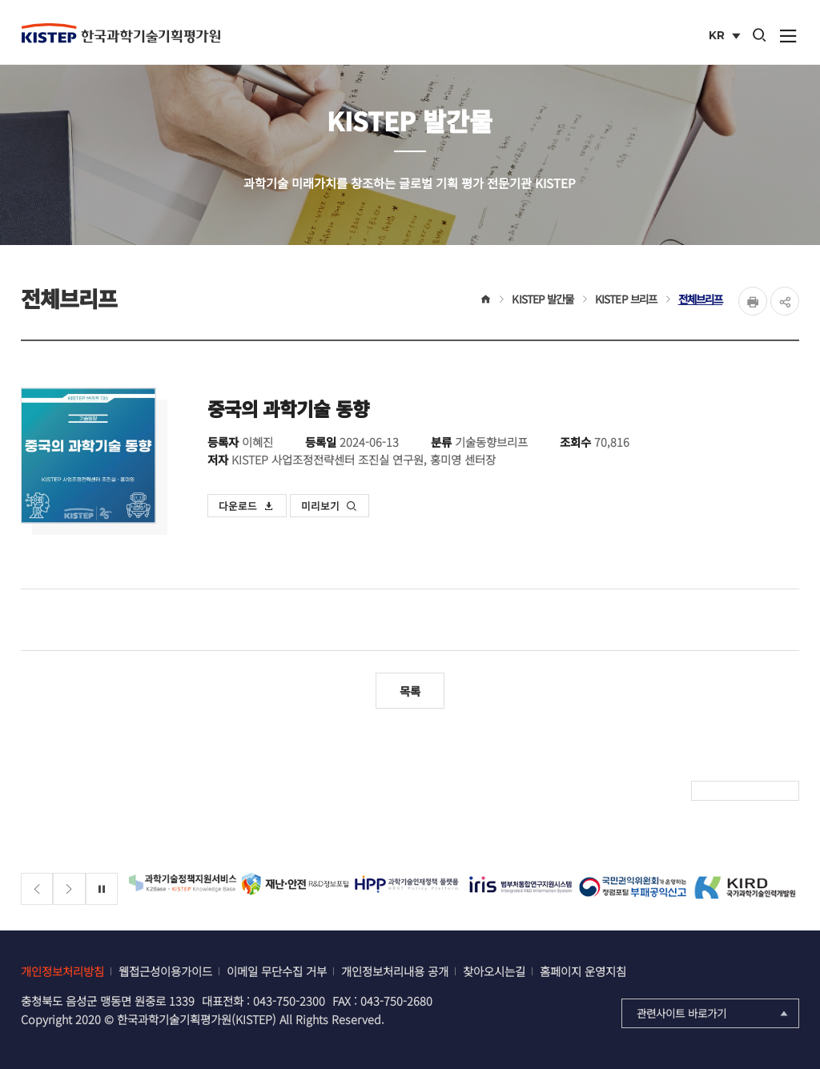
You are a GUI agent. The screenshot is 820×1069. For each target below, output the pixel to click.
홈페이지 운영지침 (583, 971)
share (784, 301)
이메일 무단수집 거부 (277, 971)
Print (752, 301)
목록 (410, 690)
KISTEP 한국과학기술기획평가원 (121, 32)
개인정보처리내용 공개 (394, 971)
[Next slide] (69, 889)
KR (726, 37)
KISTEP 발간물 (542, 299)
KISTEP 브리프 (626, 299)
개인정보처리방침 (62, 971)
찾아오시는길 (494, 971)
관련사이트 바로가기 (714, 1013)
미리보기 (329, 505)
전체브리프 (700, 299)
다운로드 (247, 505)
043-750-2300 (289, 1000)
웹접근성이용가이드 (165, 971)
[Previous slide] (37, 889)
